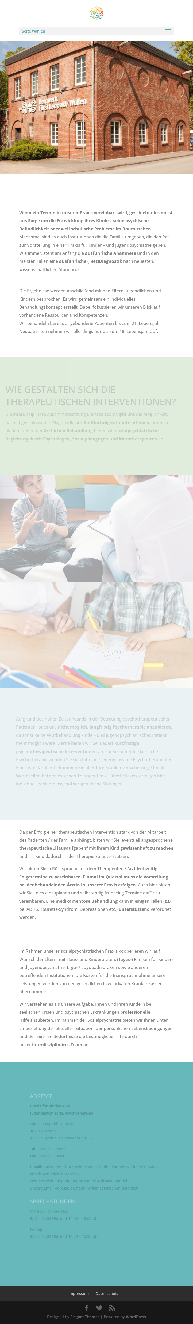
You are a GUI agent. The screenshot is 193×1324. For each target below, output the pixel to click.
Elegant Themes (84, 1316)
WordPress (136, 1316)
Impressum (78, 1293)
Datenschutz (107, 1293)
